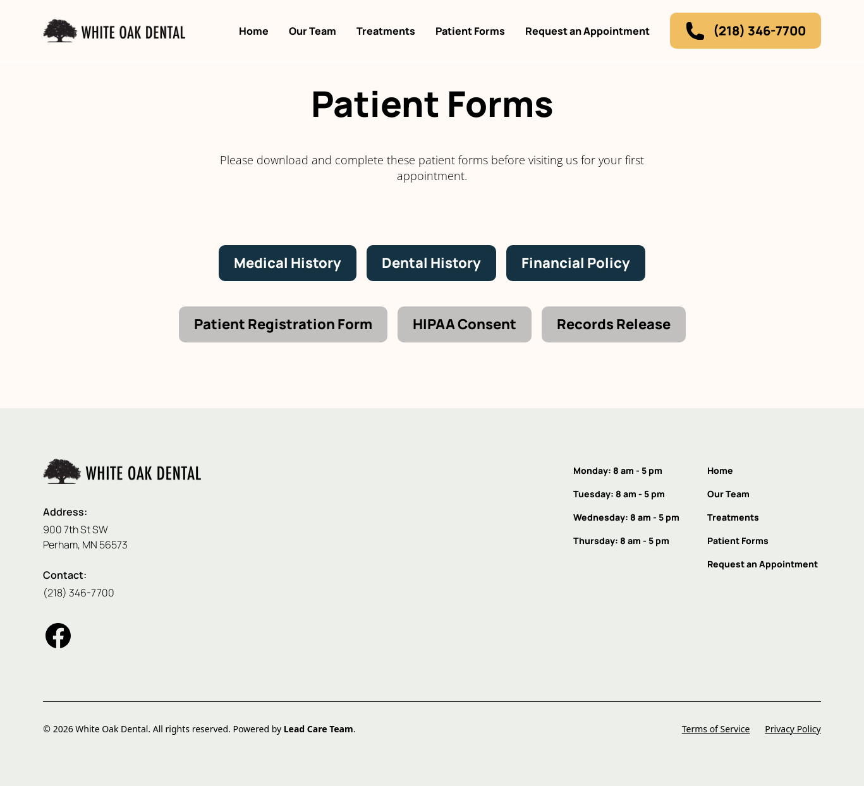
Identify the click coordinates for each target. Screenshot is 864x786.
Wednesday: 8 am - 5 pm (626, 517)
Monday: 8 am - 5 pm (617, 470)
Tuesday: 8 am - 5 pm (619, 494)
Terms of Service (716, 729)
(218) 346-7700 (78, 593)
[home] (114, 30)
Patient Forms (470, 31)
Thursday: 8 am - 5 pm (621, 541)
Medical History (287, 262)
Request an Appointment (587, 31)
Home (254, 31)
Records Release (614, 324)
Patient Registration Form (283, 324)
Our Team (312, 31)
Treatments (385, 31)
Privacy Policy (792, 729)
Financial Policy (575, 262)
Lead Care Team (318, 729)
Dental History (431, 262)
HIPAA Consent (464, 324)
